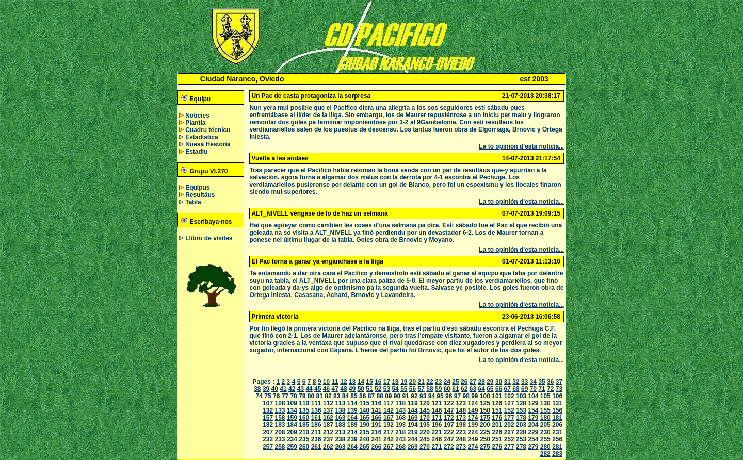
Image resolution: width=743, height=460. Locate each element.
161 (316, 417)
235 (304, 439)
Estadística (201, 137)
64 (481, 388)
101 (497, 396)
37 (559, 381)
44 (308, 388)
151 (497, 410)
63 (473, 388)
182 (268, 425)
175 (485, 417)
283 (557, 453)
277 (509, 446)
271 (436, 446)
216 (377, 432)
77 (285, 396)
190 (364, 425)
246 (436, 439)
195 (424, 425)
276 (497, 446)
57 (421, 388)
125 (485, 403)
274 (473, 446)
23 (438, 381)
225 (485, 432)
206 (557, 425)
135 (304, 410)
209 (292, 432)
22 (429, 381)
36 (550, 381)
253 (521, 439)
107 (268, 403)
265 (364, 446)
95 (440, 396)
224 (473, 432)
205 (545, 425)
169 (413, 417)
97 (457, 396)
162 (328, 417)
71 (541, 388)
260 (304, 446)
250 (485, 439)
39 (266, 388)
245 (424, 439)
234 (292, 439)
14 (361, 381)
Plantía (195, 122)
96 (448, 396)
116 (377, 403)
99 (474, 396)
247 (449, 439)
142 (388, 410)
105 (545, 396)
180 (545, 417)
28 (481, 381)
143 (400, 410)
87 (371, 396)
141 (377, 410)
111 (316, 403)
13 (352, 381)
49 (352, 388)
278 (521, 446)
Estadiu (196, 151)
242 (388, 439)
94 (431, 396)
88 (379, 396)
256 (557, 439)
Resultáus (200, 195)
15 (369, 381)
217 (388, 432)
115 (364, 403)
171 (436, 417)
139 (352, 410)
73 (559, 388)
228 (521, 432)
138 (340, 410)
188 (340, 425)
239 (352, 439)
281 (557, 446)
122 (449, 403)
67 (507, 388)
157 (268, 417)
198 (461, 425)
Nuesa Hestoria (207, 144)
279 (533, 446)
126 (497, 403)
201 (497, 425)
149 (473, 410)
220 (424, 432)
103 (521, 396)
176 (497, 417)
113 (340, 403)
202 (509, 425)
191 (377, 425)
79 (302, 396)
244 (413, 439)
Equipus (197, 187)
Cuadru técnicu (207, 130)
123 (461, 403)
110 (304, 403)
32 (515, 381)
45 (317, 388)
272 (449, 446)
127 (509, 403)
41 (283, 388)
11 (335, 381)
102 (509, 396)
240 (364, 439)
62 (464, 388)
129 (533, 403)
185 (304, 425)
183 (280, 425)
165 (364, 417)
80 (311, 396)
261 (316, 446)
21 (421, 381)
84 (345, 396)
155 (545, 410)
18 (395, 381)
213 (340, 432)
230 (545, 432)
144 (413, 410)
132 (268, 410)
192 (388, 425)
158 (280, 417)
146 (436, 410)
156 (557, 410)
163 (340, 417)
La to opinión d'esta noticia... (521, 146)
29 (490, 381)
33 (524, 381)
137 (328, 410)
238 (340, 439)
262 (328, 446)
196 (436, 425)
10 (326, 381)
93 (422, 396)
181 (557, 417)
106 (557, 396)
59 (438, 388)
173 (461, 417)
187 (328, 425)
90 (397, 396)
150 (485, 410)
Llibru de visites (208, 238)
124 (473, 403)
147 (449, 410)
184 (292, 425)
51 (369, 388)
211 (316, 432)
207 (268, 432)
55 (403, 388)
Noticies (197, 115)
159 (292, 417)
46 (326, 388)
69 (524, 388)
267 (388, 446)
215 (364, 432)
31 (507, 381)
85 (353, 396)
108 (280, 403)
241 (377, 439)
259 (292, 446)
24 (447, 381)
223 (461, 432)
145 (424, 410)
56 (412, 388)
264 (352, 446)
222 (449, 432)
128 (521, 403)
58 (429, 388)
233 (280, 439)
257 (268, 446)
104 (533, 396)
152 (509, 410)
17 (386, 381)
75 (267, 396)
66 (498, 388)
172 (449, 417)
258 (280, 446)
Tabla (193, 202)
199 (473, 425)
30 (498, 381)
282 (545, 453)
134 (292, 410)
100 (485, 396)
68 (515, 388)
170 (424, 417)
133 (280, 410)
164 (352, 417)
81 (319, 396)
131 (557, 403)
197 (449, 425)
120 (424, 403)
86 (362, 396)
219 (413, 432)
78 (293, 396)
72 (550, 388)
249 (473, 439)
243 (400, 439)
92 (414, 396)
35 (541, 381)
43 (300, 388)
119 (413, 403)
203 (521, 425)
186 (316, 425)
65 (490, 388)
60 (447, 388)
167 (388, 417)
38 (257, 388)
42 (291, 388)
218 (400, 432)
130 (545, 403)
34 (533, 381)
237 (328, 439)
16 (378, 381)
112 (328, 403)
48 (343, 388)
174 (473, 417)
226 (497, 432)
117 (388, 403)
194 (413, 425)
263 (340, 446)
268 (400, 446)
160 (304, 417)
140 (364, 410)
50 (361, 388)
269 (413, 446)
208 (280, 432)
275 (485, 446)
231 (557, 432)
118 (400, 403)
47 (335, 388)
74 (259, 396)
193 (400, 425)
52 (378, 388)
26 (464, 381)
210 (304, 432)
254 (533, 439)
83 (336, 396)
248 (461, 439)
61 (455, 388)
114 (352, 403)
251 (497, 439)
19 (403, 381)
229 (533, 432)
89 (388, 396)
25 (455, 381)
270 (424, 446)
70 (533, 388)
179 (533, 417)
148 (461, 410)
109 (292, 403)
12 (343, 381)
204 (533, 425)
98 (465, 396)
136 (316, 410)
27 (473, 381)
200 (485, 425)
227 (509, 432)
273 (461, 446)
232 (268, 439)
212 (328, 432)
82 (328, 396)
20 (412, 381)
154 (533, 410)
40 (274, 388)
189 (352, 425)
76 (276, 396)
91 (405, 396)
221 (436, 432)
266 (377, 446)
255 (545, 439)
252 (509, 439)
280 (545, 446)
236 (316, 439)
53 (386, 388)
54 (395, 388)
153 (521, 410)
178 (521, 417)
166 (377, 417)
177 (509, 417)
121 (436, 403)
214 (352, 432)
